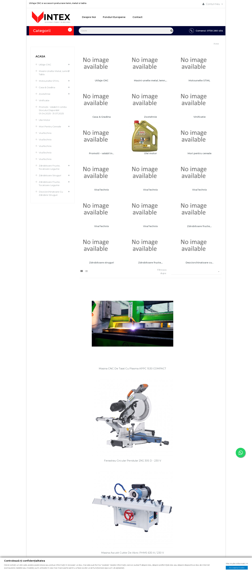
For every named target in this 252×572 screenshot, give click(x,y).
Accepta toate (237, 567)
